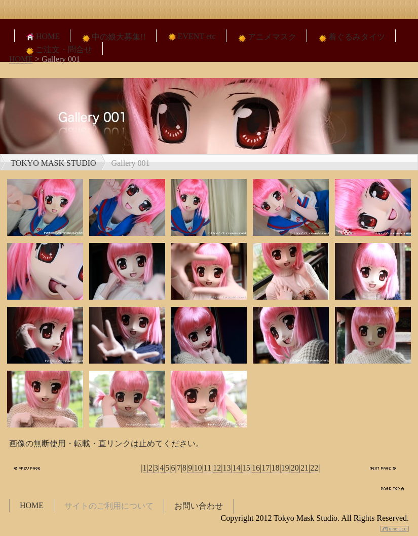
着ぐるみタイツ (351, 37)
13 (226, 467)
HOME (42, 36)
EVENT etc (191, 36)
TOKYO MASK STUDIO (53, 163)
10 (198, 467)
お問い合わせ (198, 506)
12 (217, 467)
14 (237, 467)
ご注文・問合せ (58, 50)
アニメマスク (266, 37)
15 (246, 467)
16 (256, 467)
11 (207, 467)
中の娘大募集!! (113, 37)
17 (265, 467)
